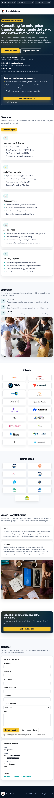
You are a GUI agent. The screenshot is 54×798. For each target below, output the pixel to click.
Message (6, 712)
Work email (7, 679)
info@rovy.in (11, 2)
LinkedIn (4, 6)
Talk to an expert (8, 130)
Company (7, 696)
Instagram (27, 776)
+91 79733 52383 (44, 2)
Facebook (15, 776)
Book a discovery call (27, 98)
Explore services (31, 51)
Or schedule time (29, 730)
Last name (7, 671)
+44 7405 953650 (27, 2)
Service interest (9, 704)
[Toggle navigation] (50, 11)
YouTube (11, 6)
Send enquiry (11, 730)
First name (7, 663)
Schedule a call (27, 629)
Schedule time (10, 51)
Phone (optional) (9, 687)
